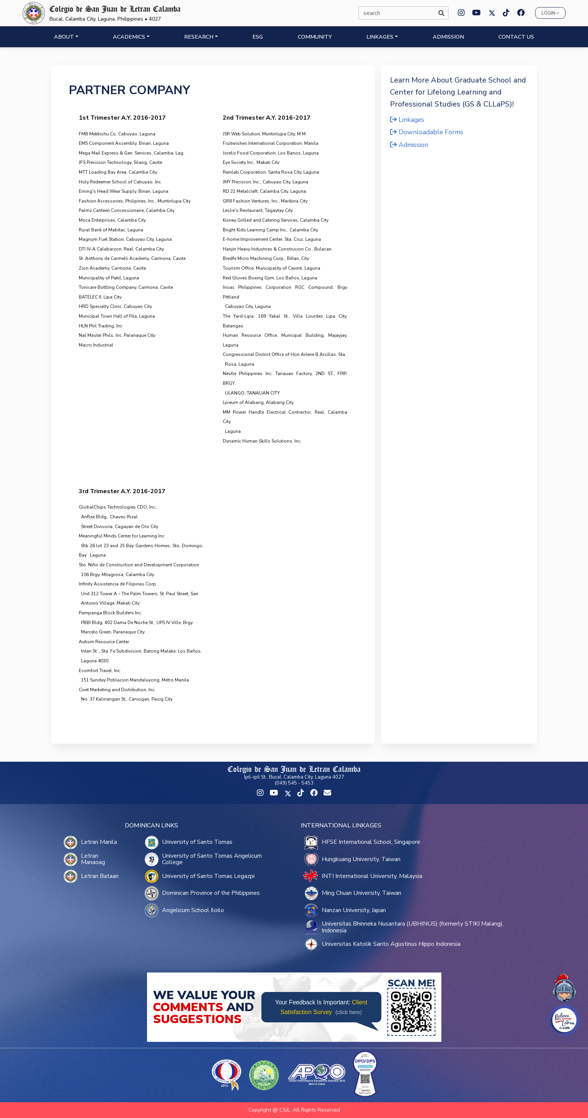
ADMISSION (448, 37)
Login (550, 13)
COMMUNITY (315, 37)
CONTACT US (516, 37)
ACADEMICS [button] (129, 37)
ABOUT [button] (64, 37)
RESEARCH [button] (198, 37)
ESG (257, 37)
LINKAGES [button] (379, 37)
